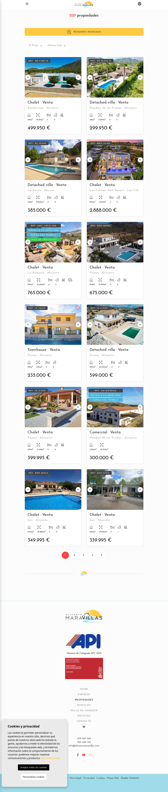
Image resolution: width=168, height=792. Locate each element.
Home (84, 689)
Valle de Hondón (84, 711)
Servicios (84, 705)
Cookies (100, 778)
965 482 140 (84, 742)
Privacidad (89, 778)
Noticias (84, 716)
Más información (50, 758)
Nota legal (75, 778)
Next (78, 77)
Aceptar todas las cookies (33, 767)
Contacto (84, 721)
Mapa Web (113, 778)
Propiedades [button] (84, 700)
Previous (28, 77)
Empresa (84, 695)
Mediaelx (134, 778)
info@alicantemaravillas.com (84, 746)
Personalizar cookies (33, 776)
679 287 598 (84, 738)
